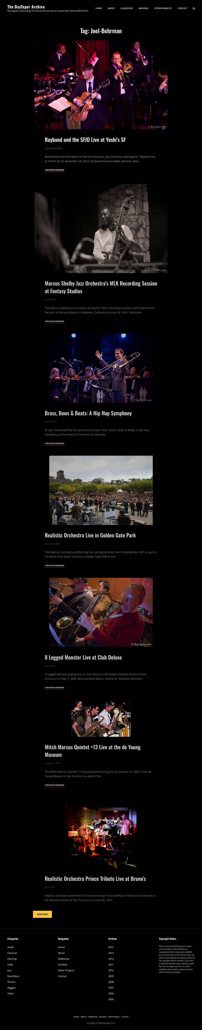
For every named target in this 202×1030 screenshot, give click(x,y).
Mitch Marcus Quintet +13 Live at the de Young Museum (92, 761)
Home (99, 8)
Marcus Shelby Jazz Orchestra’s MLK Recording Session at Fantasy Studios (101, 298)
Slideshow (127, 8)
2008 (111, 982)
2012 (111, 958)
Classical (12, 953)
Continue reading (54, 170)
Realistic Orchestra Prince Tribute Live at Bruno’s (95, 889)
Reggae (11, 987)
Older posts (42, 914)
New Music (13, 976)
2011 (111, 964)
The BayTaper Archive (26, 7)
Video (10, 993)
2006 (111, 993)
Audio (10, 947)
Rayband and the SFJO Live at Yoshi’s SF (85, 139)
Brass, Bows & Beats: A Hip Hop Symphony (88, 424)
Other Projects (163, 8)
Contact (182, 8)
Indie (10, 964)
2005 (111, 999)
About (111, 8)
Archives (143, 8)
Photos (11, 982)
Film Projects (114, 1016)
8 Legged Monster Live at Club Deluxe (83, 668)
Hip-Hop (12, 958)
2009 (111, 976)
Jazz (9, 970)
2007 (111, 987)
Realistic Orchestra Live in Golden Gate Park (90, 546)
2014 (111, 953)
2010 (111, 970)
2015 (111, 947)
